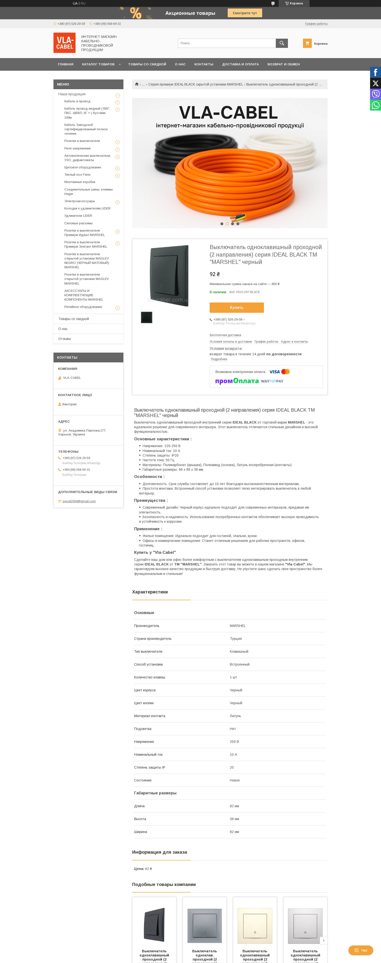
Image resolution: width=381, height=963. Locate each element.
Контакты (203, 64)
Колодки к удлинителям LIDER (87, 208)
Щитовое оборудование (82, 167)
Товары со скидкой (147, 64)
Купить (237, 307)
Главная (65, 64)
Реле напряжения (77, 148)
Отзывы (64, 339)
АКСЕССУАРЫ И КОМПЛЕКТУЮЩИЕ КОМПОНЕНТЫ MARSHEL (83, 295)
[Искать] (282, 43)
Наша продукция (72, 94)
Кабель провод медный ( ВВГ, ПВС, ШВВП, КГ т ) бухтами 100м (87, 113)
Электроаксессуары (79, 201)
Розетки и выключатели (82, 141)
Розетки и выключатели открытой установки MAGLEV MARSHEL (86, 279)
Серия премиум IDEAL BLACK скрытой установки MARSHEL (195, 84)
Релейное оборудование (83, 307)
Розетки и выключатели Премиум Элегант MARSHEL (85, 244)
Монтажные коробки (79, 182)
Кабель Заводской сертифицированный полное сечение (86, 129)
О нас (180, 64)
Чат (360, 950)
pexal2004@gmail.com (79, 501)
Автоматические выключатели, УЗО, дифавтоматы (87, 158)
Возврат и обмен (284, 64)
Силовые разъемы (78, 223)
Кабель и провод (77, 101)
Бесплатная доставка (225, 335)
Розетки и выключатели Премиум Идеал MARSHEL (84, 233)
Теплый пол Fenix (77, 174)
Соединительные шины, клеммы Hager (88, 192)
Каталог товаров (98, 64)
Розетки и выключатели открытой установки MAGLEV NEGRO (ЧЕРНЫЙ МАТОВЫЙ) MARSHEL (86, 260)
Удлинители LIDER (78, 215)
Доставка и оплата (240, 64)
